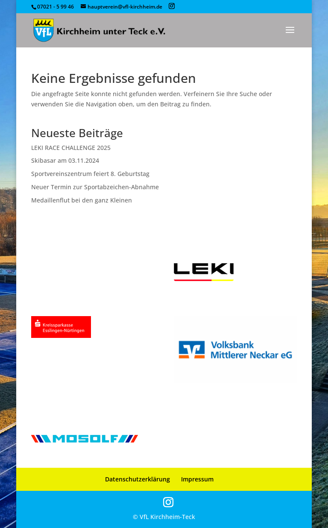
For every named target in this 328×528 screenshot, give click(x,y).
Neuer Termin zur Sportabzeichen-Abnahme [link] (95, 187)
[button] (172, 6)
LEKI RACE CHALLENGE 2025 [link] (71, 148)
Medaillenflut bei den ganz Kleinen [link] (81, 200)
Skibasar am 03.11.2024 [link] (65, 160)
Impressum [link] (197, 479)
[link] (99, 29)
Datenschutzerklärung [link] (137, 479)
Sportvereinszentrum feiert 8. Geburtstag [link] (90, 174)
